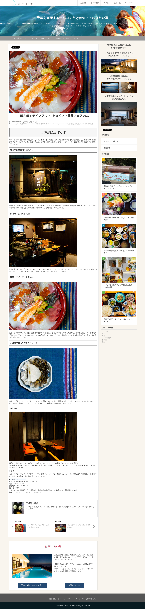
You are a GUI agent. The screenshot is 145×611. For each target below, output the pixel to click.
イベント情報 (106, 335)
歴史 (103, 339)
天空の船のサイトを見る (32, 585)
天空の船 (83, 3)
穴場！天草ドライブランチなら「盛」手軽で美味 (119, 216)
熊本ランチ (25, 124)
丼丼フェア (44, 124)
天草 (12, 124)
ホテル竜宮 (95, 3)
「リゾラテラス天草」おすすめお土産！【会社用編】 (118, 284)
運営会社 (107, 145)
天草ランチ (17, 124)
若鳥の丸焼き (89, 124)
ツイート (14, 46)
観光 (103, 333)
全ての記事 (18, 38)
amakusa (32, 124)
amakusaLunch (63, 124)
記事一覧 (117, 3)
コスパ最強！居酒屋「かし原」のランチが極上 (119, 249)
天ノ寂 (106, 3)
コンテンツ (129, 3)
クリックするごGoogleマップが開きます (28, 492)
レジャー (105, 329)
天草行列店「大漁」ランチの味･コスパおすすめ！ (118, 318)
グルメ (30, 38)
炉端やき (71, 124)
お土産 (104, 337)
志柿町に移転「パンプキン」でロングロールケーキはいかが (119, 185)
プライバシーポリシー (112, 139)
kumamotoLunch (53, 124)
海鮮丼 (38, 124)
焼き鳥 (82, 124)
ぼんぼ (77, 124)
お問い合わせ (74, 585)
